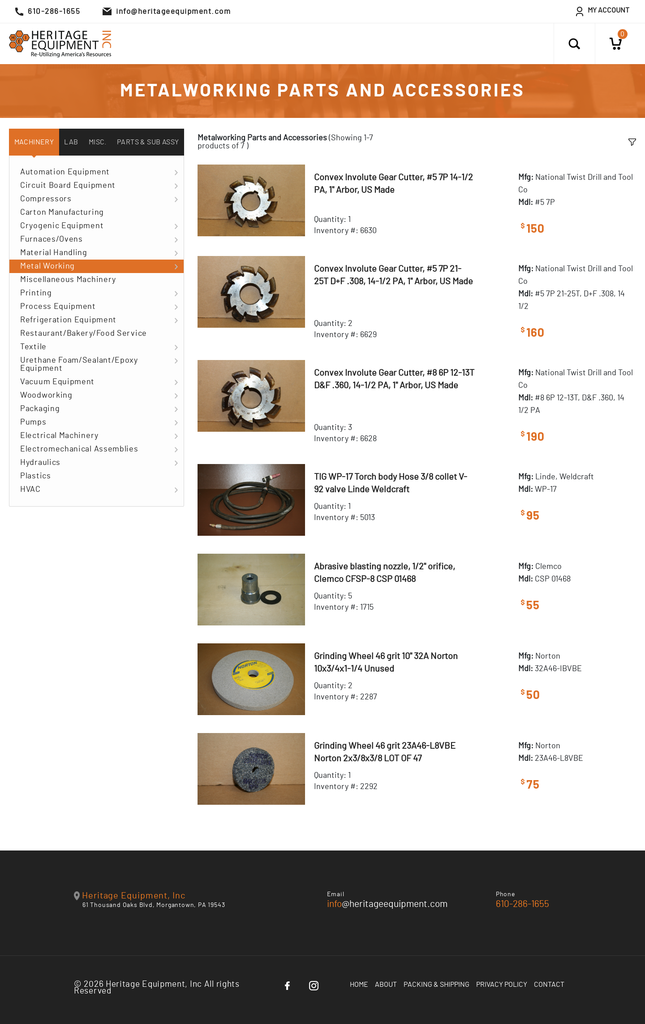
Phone (506, 894)
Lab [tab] (71, 142)
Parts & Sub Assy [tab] (148, 142)
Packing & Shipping (436, 984)
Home (359, 984)
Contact (549, 984)
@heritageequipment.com (387, 904)
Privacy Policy (501, 984)
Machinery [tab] (34, 142)
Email (335, 894)
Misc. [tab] (98, 142)
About (386, 984)
